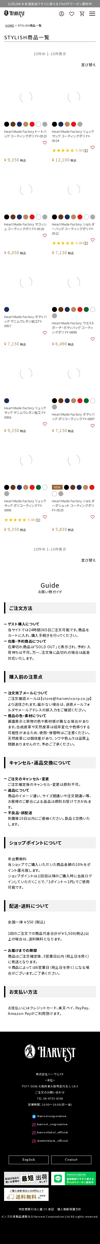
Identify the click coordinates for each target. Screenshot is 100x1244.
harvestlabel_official (52, 1133)
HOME (9, 25)
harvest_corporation (52, 1124)
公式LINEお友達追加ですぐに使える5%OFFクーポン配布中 (50, 4)
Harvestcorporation (51, 1116)
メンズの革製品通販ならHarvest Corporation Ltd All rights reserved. (49, 1216)
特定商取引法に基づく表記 (36, 1209)
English (28, 1160)
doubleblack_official (52, 1141)
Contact (71, 1160)
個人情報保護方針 (69, 1209)
